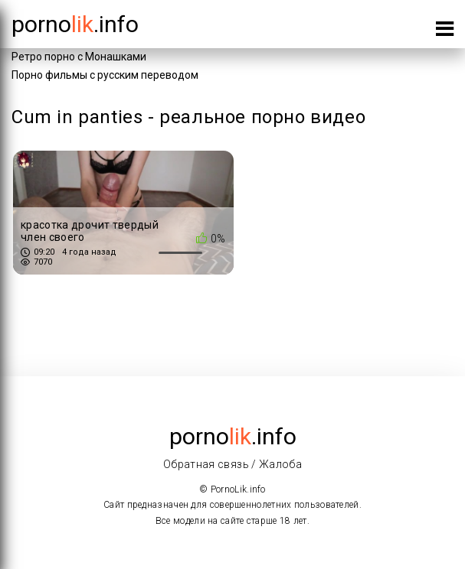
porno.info (75, 24)
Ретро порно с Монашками (78, 56)
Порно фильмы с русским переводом (104, 75)
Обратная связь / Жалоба (232, 464)
